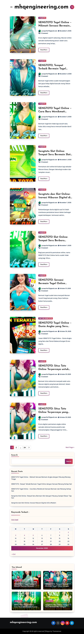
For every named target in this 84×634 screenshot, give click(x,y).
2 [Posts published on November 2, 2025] (68, 532)
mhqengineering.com (41, 7)
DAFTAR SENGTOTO (45, 318)
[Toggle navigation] (11, 7)
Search (14, 455)
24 (25, 448)
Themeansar (56, 631)
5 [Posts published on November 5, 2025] (33, 535)
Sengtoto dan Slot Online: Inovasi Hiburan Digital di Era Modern (54, 197)
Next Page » (70, 447)
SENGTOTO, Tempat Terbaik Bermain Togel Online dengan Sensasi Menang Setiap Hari (41, 484)
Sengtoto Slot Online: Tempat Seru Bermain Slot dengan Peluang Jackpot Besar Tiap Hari (41, 497)
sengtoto (42, 18)
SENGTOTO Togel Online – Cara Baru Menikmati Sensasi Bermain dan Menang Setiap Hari (41, 490)
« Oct (14, 554)
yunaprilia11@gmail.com (47, 31)
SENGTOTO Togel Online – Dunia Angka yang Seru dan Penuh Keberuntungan (55, 326)
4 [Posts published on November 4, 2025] (24, 535)
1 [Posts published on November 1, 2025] (59, 532)
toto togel (14, 520)
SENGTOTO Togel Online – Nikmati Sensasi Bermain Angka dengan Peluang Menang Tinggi (41, 478)
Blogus (47, 631)
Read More (43, 50)
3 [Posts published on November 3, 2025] (15, 535)
